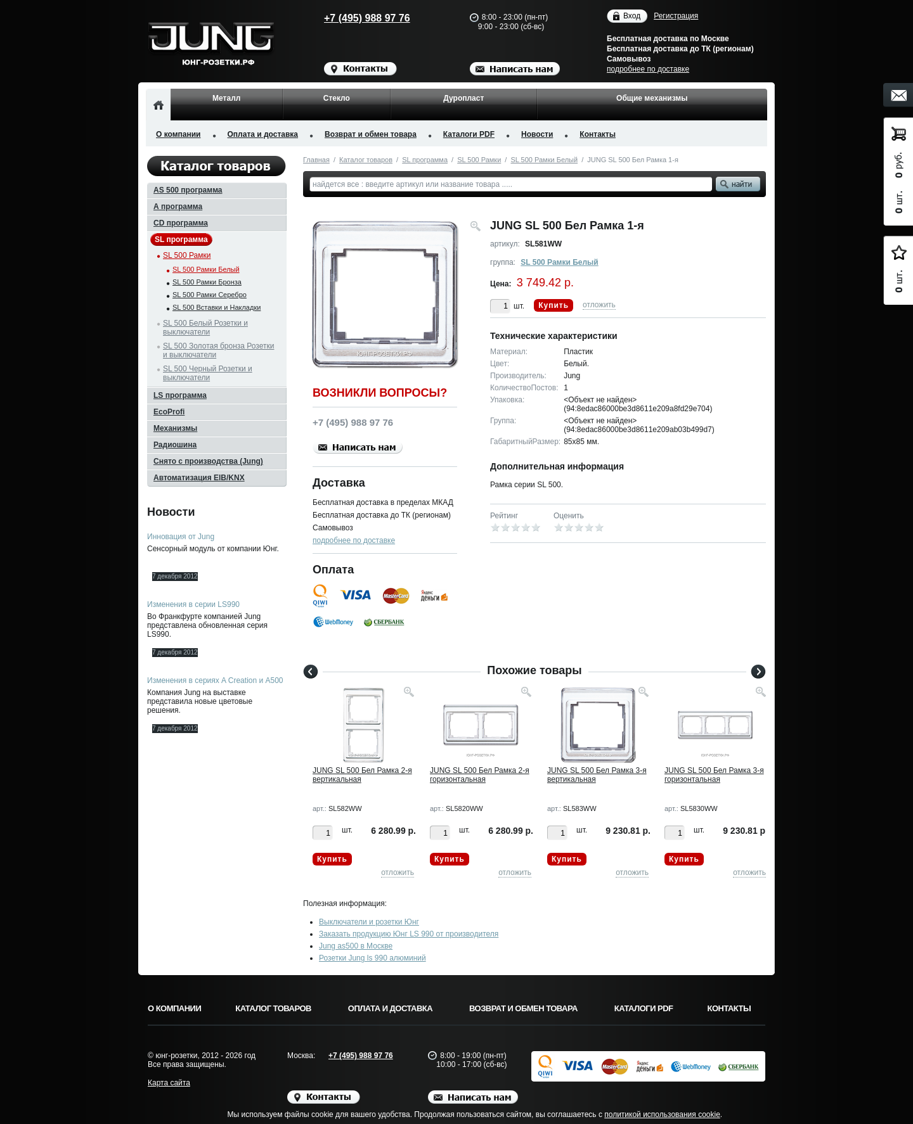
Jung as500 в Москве (355, 946)
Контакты (598, 134)
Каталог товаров (365, 159)
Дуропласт (463, 98)
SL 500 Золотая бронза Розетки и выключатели (218, 350)
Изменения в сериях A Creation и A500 (215, 680)
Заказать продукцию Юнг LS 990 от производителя (408, 933)
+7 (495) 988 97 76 (355, 18)
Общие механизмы (651, 98)
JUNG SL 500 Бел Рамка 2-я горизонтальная (479, 775)
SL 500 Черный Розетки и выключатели (207, 373)
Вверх (815, 1084)
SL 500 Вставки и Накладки (216, 307)
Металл (226, 98)
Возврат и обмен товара (371, 134)
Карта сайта (169, 1082)
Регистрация (676, 15)
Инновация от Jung (180, 536)
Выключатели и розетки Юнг (369, 921)
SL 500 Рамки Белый (544, 159)
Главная (316, 159)
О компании (178, 134)
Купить (553, 305)
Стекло (336, 98)
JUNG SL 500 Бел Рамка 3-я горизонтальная (714, 775)
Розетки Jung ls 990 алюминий (372, 958)
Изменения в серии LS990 (193, 604)
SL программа (425, 159)
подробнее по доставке (648, 69)
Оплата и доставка (263, 134)
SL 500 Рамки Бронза (207, 282)
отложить (599, 304)
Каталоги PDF (469, 134)
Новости (537, 134)
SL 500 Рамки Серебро (209, 294)
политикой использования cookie (662, 1114)
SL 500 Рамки (479, 159)
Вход (631, 16)
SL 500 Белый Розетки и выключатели (205, 327)
